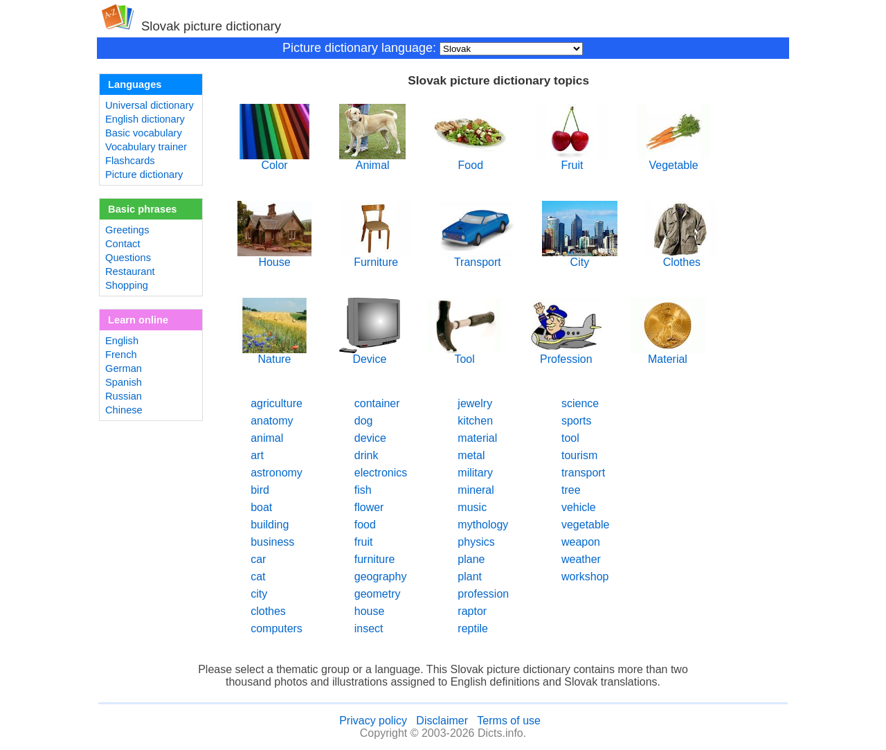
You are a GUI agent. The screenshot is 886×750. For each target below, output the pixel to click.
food (365, 524)
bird (260, 490)
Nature (274, 354)
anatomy (272, 421)
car (258, 559)
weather (581, 559)
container (377, 403)
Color (274, 160)
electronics (380, 473)
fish (363, 490)
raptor (472, 611)
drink (366, 455)
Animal (372, 160)
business (272, 542)
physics (476, 542)
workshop (584, 576)
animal (267, 438)
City (579, 257)
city (259, 594)
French (121, 354)
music (472, 507)
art (257, 455)
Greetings (127, 229)
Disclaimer (442, 720)
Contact (123, 243)
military (475, 473)
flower (369, 507)
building (270, 524)
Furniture (376, 257)
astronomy (276, 473)
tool (570, 438)
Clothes (682, 257)
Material (668, 354)
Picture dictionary (144, 174)
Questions (128, 257)
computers (276, 628)
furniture (374, 559)
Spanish (123, 382)
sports (576, 421)
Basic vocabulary (143, 133)
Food (470, 160)
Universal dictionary (149, 105)
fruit (363, 542)
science (580, 403)
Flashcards (130, 160)
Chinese (124, 410)
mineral (476, 490)
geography (380, 576)
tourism (579, 455)
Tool (465, 354)
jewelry (475, 403)
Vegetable (674, 160)
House (274, 257)
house (369, 611)
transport (583, 473)
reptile (473, 628)
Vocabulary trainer (146, 146)
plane (471, 559)
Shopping (126, 285)
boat (261, 507)
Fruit (572, 160)
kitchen (475, 421)
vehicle (578, 507)
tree (571, 490)
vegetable (585, 524)
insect (368, 628)
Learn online (138, 319)
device (370, 438)
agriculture (276, 403)
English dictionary (145, 119)
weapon (580, 542)
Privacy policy (373, 720)
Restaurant (130, 271)
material (477, 438)
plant (470, 576)
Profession (566, 354)
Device (369, 354)
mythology (483, 524)
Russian (123, 396)
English (121, 340)
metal (471, 455)
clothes (268, 611)
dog (363, 421)
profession (483, 594)
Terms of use (509, 720)
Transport (477, 257)
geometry (377, 594)
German (123, 368)
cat (258, 576)
